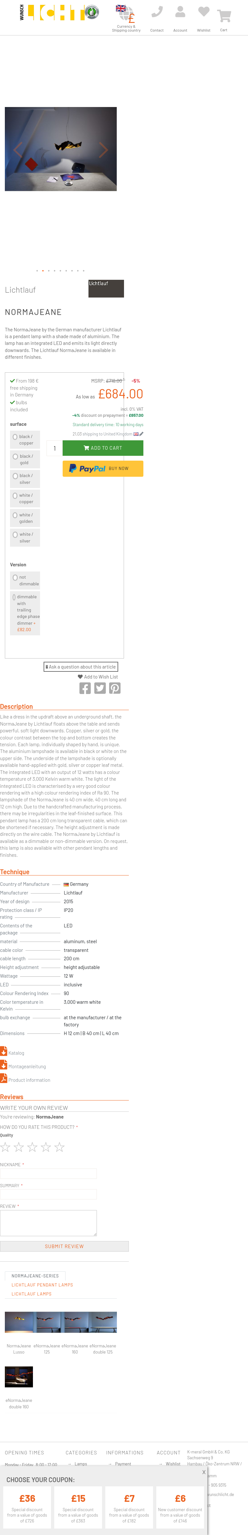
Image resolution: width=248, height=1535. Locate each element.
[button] (18, 149)
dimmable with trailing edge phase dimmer (28, 613)
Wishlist (173, 1463)
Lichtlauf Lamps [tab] (32, 1293)
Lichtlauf (20, 289)
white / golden (26, 518)
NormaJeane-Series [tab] (35, 1275)
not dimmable (29, 580)
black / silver (26, 478)
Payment (123, 1463)
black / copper (26, 439)
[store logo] (52, 17)
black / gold (26, 459)
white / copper (26, 498)
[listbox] (25, 489)
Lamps (81, 1463)
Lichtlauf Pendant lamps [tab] (42, 1284)
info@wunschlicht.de (215, 1494)
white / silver (27, 537)
